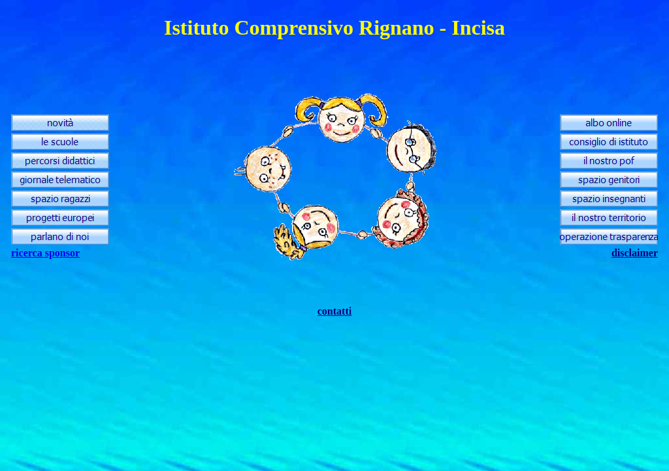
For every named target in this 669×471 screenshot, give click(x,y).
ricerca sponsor (45, 252)
